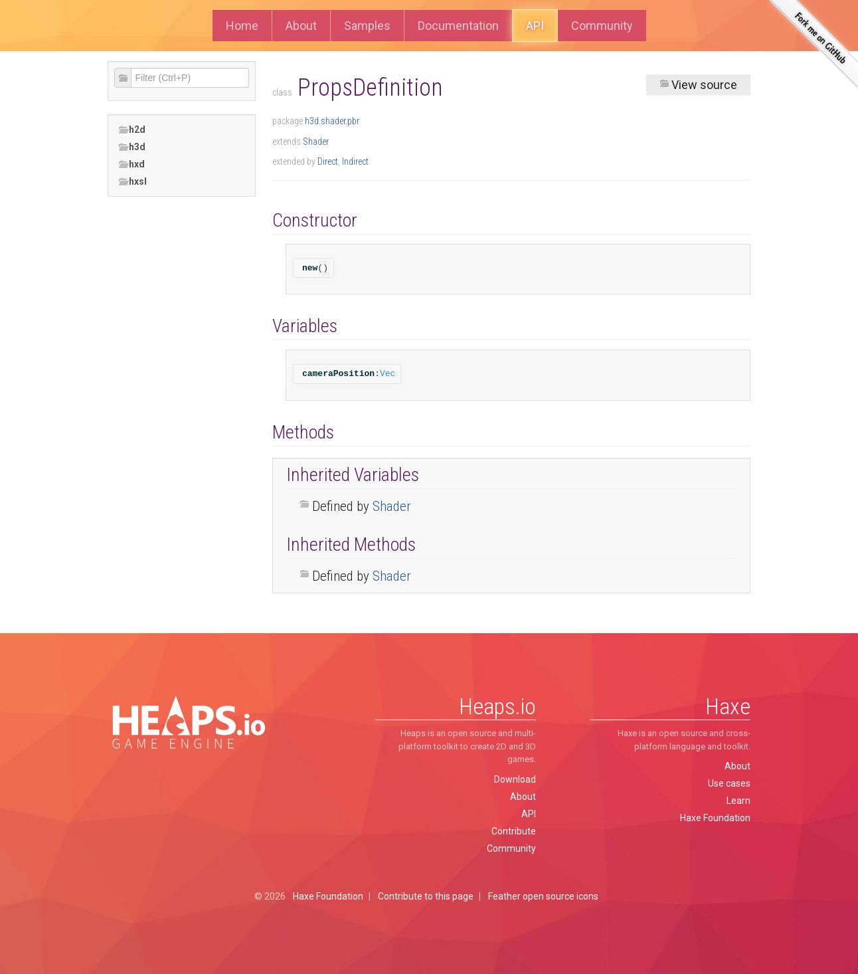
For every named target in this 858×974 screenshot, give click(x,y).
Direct (327, 161)
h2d (131, 130)
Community (602, 26)
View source (698, 85)
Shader (316, 141)
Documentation (458, 26)
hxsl (132, 181)
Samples (367, 26)
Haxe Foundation (715, 818)
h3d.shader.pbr (332, 121)
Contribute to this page (425, 896)
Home (242, 26)
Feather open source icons (543, 896)
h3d (131, 147)
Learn (738, 800)
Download (515, 779)
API (535, 26)
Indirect (355, 161)
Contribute (513, 831)
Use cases (729, 783)
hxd (131, 164)
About (301, 26)
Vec (387, 374)
